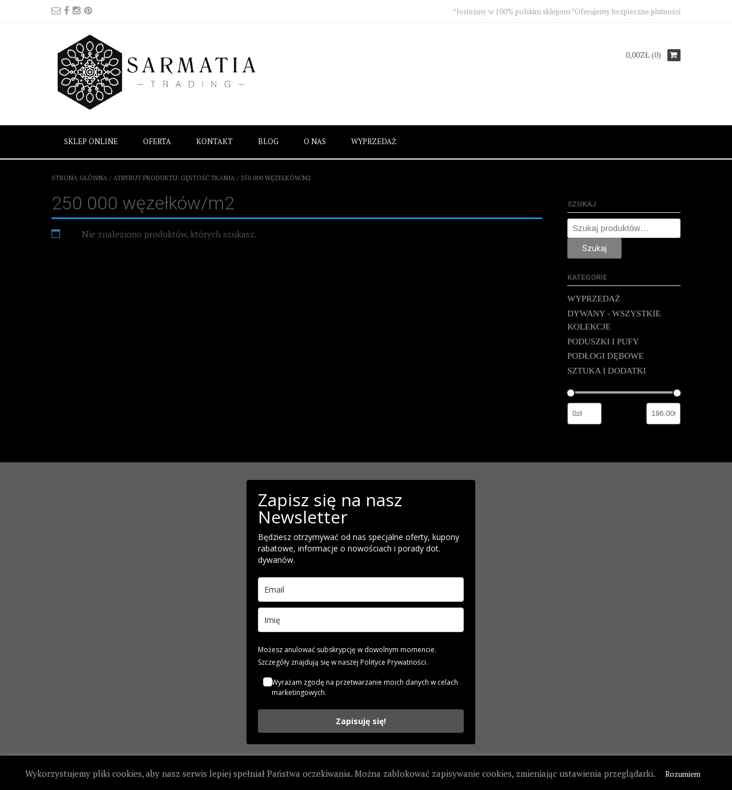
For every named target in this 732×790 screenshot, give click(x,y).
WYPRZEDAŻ (373, 141)
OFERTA (157, 141)
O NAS (315, 141)
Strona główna (79, 178)
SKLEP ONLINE (91, 141)
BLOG (268, 141)
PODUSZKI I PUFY (603, 341)
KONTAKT (214, 141)
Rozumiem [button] (683, 774)
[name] (361, 620)
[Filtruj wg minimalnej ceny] (584, 413)
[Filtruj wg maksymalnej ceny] (663, 413)
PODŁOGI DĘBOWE (605, 355)
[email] (361, 589)
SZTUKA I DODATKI (606, 370)
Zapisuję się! (361, 721)
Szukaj (594, 248)
